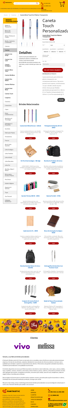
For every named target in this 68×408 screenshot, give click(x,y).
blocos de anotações (8, 31)
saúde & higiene (9, 183)
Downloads (34, 406)
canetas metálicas (10, 75)
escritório (7, 129)
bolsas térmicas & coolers (10, 36)
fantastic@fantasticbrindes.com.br (57, 400)
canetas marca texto (9, 70)
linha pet (7, 165)
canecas (7, 46)
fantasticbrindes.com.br (49, 10)
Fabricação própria (12, 8)
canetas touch (9, 94)
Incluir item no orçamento (52, 70)
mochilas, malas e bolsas (9, 169)
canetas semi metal (8, 89)
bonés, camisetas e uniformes (10, 41)
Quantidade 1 (45, 49)
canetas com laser (8, 60)
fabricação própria (10, 133)
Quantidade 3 (60, 49)
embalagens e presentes (8, 124)
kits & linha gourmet (8, 145)
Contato (40, 8)
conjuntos (8, 98)
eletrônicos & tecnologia (8, 119)
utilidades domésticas (8, 200)
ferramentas (8, 136)
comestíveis (8, 105)
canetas (7, 50)
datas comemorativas (9, 113)
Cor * (43, 45)
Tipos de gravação (30, 8)
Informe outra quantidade (45, 56)
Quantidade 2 (53, 49)
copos (6, 109)
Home (1, 8)
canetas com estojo (8, 54)
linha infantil (8, 157)
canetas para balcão (8, 79)
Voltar (61, 100)
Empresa (5, 8)
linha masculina (9, 161)
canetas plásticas (9, 84)
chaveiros (7, 101)
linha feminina (9, 153)
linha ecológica (9, 149)
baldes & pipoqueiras (8, 26)
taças (6, 192)
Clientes (33, 395)
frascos (7, 140)
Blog (36, 8)
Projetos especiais (21, 8)
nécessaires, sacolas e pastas (9, 174)
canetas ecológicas (8, 65)
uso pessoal (8, 196)
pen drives (8, 179)
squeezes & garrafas (8, 187)
